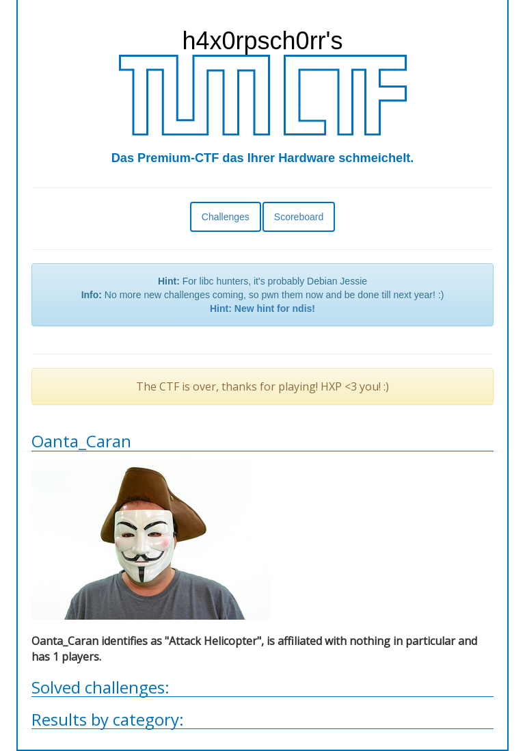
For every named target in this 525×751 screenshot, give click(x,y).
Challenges (226, 216)
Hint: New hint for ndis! (262, 308)
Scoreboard (298, 216)
